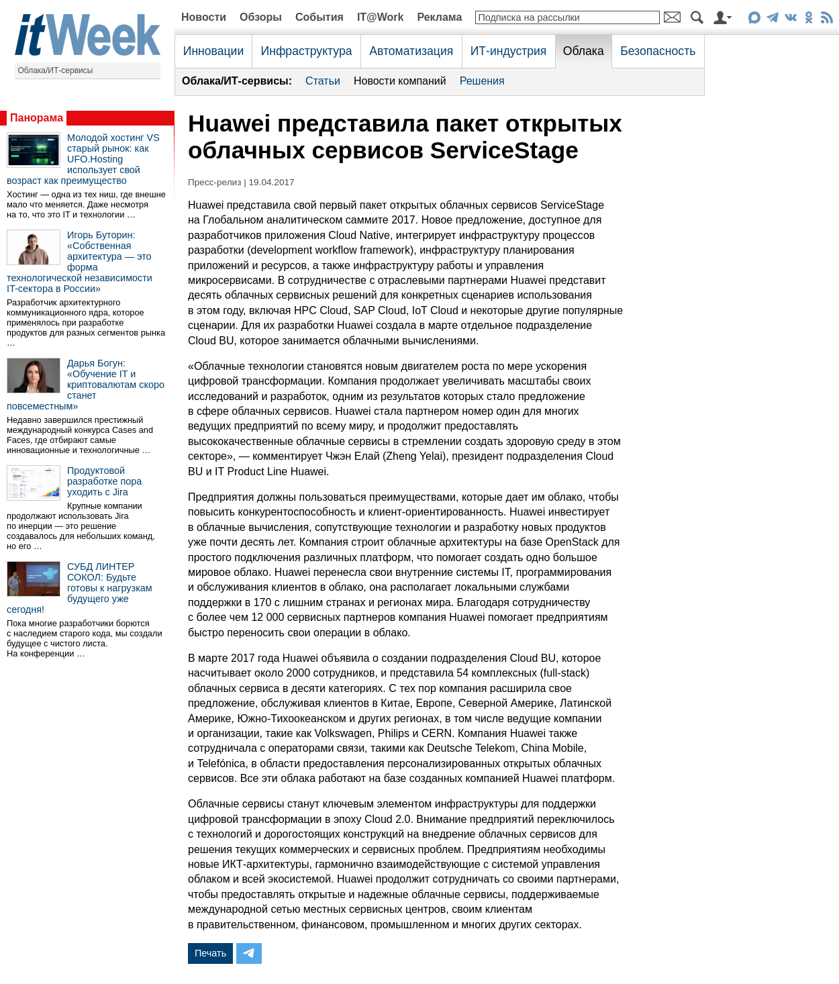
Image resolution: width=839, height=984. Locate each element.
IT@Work (380, 17)
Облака (583, 51)
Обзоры (261, 17)
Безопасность (657, 51)
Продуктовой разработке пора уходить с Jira (104, 481)
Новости (203, 17)
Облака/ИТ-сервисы (55, 70)
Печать (210, 953)
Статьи (322, 81)
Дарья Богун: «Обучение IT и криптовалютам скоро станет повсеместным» (85, 384)
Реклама (439, 17)
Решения (482, 81)
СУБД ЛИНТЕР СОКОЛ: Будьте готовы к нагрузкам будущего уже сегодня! (79, 588)
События (319, 17)
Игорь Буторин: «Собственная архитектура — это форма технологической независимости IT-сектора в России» (79, 262)
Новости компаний (400, 81)
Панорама (36, 118)
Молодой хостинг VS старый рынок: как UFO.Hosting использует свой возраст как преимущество (83, 159)
